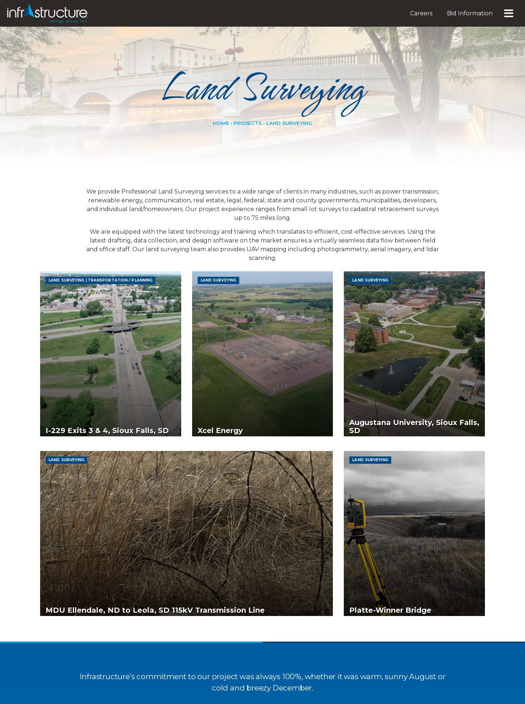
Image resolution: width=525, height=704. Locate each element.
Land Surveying (66, 280)
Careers (421, 13)
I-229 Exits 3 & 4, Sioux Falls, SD (107, 473)
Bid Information (470, 13)
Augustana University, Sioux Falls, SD (414, 469)
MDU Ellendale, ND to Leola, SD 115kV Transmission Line (155, 696)
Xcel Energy (220, 473)
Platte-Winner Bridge (390, 696)
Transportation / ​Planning (120, 280)
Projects (248, 123)
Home (221, 123)
